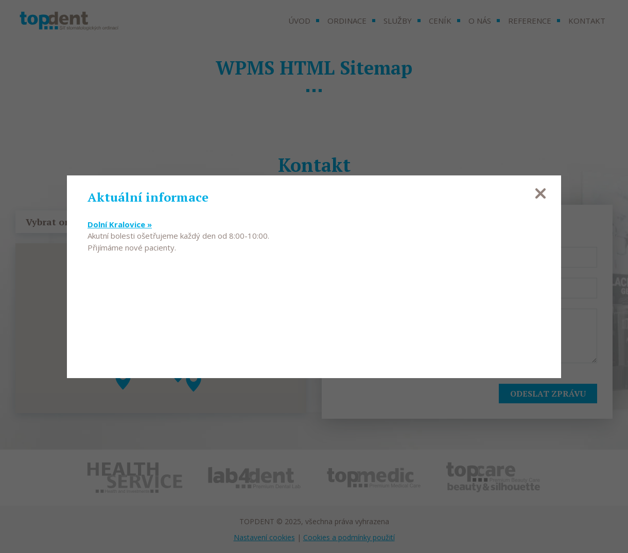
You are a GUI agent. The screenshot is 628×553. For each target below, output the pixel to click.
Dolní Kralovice (120, 224)
